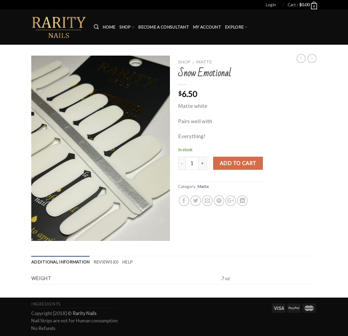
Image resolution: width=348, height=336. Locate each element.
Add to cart (238, 163)
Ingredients (46, 304)
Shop (127, 27)
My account (207, 27)
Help (127, 261)
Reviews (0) (106, 261)
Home (108, 27)
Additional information (60, 261)
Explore (236, 27)
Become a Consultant (163, 27)
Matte (204, 61)
